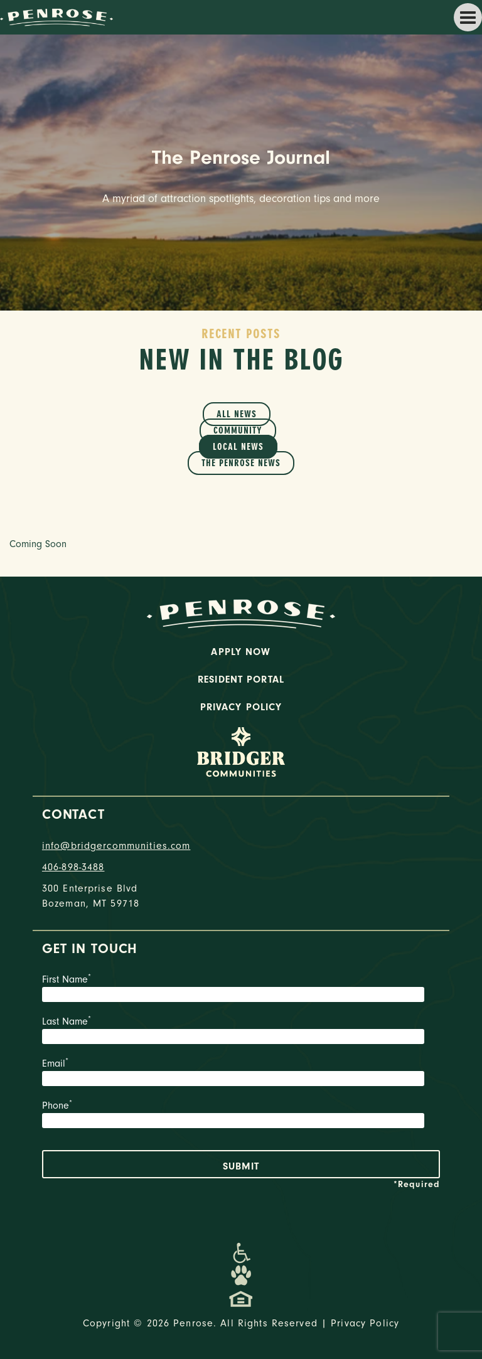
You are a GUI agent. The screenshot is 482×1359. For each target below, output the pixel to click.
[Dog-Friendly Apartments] (241, 1275)
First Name (241, 989)
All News (237, 414)
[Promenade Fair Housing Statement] (241, 1298)
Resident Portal (241, 679)
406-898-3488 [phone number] (73, 867)
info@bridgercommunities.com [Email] (116, 845)
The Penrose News (241, 463)
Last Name (241, 1031)
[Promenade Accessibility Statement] (241, 1253)
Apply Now (240, 652)
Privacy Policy (241, 707)
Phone (241, 1115)
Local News (238, 446)
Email (241, 1073)
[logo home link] (56, 16)
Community (237, 430)
